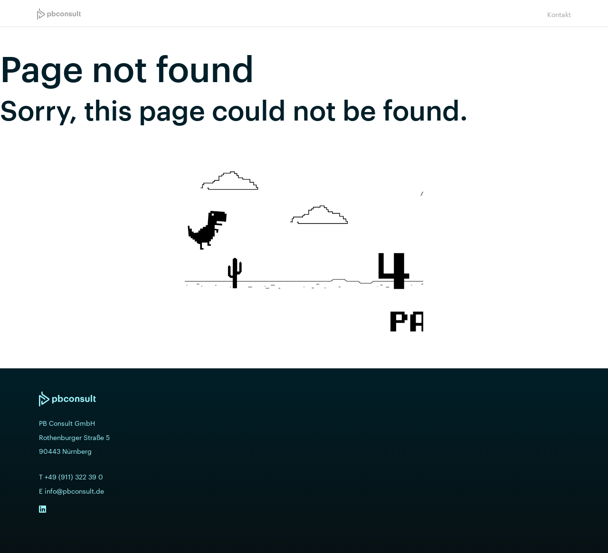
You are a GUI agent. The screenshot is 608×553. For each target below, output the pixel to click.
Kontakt (559, 15)
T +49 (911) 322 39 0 (71, 477)
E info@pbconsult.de (71, 491)
